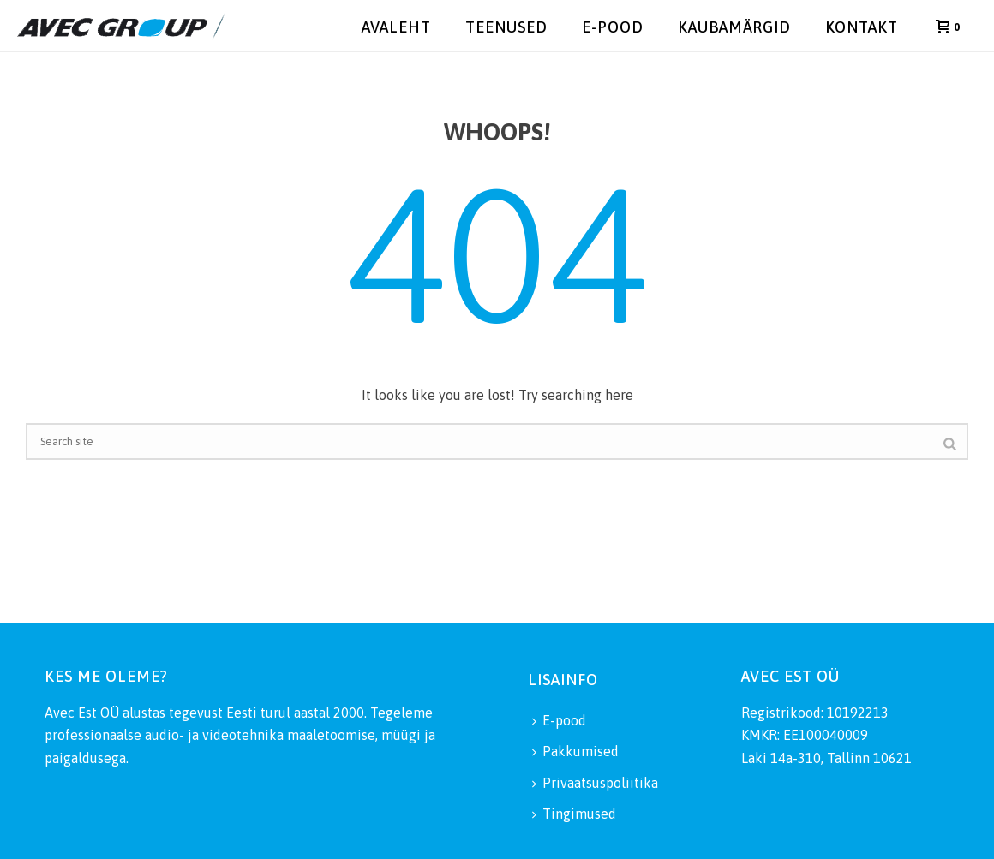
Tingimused (574, 813)
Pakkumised (575, 751)
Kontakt (861, 27)
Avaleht (396, 27)
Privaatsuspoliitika (595, 782)
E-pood (613, 27)
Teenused (506, 27)
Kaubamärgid (734, 27)
